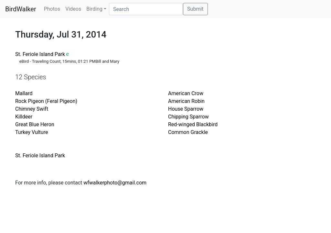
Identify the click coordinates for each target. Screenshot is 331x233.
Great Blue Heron (34, 124)
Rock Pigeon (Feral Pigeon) (46, 101)
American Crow (185, 93)
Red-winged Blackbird (193, 124)
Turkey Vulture (31, 132)
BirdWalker (20, 9)
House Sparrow (185, 109)
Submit (195, 9)
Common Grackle (188, 132)
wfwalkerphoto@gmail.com (114, 183)
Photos (52, 9)
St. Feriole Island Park (40, 54)
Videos (73, 9)
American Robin (186, 101)
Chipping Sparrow (188, 117)
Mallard (23, 93)
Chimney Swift (31, 109)
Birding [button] (94, 9)
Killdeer (23, 117)
